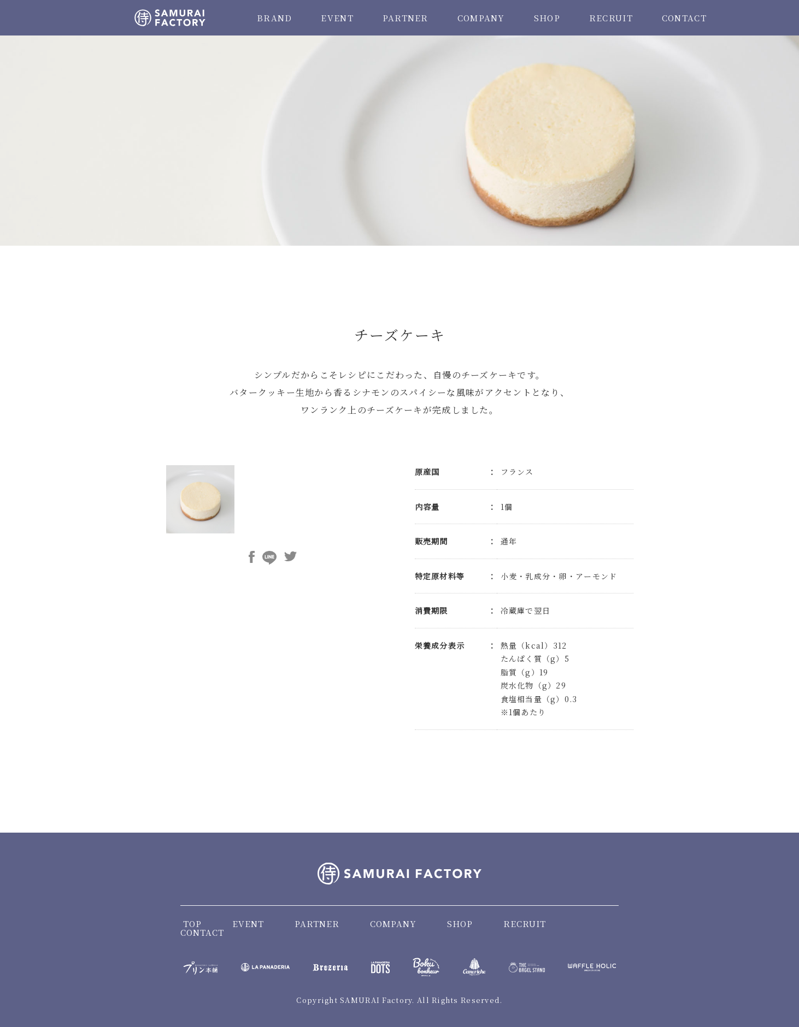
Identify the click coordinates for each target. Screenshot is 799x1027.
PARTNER (405, 17)
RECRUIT (611, 17)
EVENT (337, 17)
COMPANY (481, 17)
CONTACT (684, 17)
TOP (192, 923)
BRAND (274, 17)
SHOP (547, 17)
